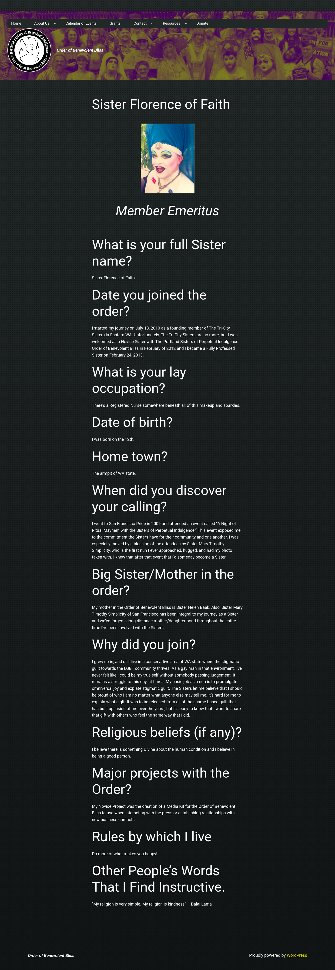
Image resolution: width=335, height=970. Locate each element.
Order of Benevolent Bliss (80, 50)
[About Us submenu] (55, 23)
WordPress (297, 955)
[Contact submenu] (152, 23)
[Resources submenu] (186, 23)
